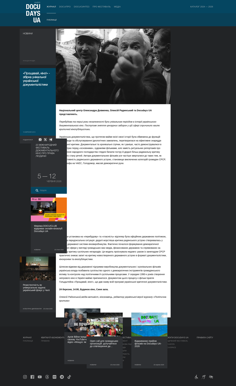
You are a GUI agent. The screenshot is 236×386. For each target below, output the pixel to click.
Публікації (52, 20)
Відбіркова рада (125, 344)
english (37, 2)
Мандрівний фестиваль (176, 341)
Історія (120, 361)
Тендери (121, 357)
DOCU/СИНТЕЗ (81, 6)
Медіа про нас (149, 341)
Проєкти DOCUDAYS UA (176, 337)
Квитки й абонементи (53, 337)
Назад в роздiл (29, 61)
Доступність (123, 354)
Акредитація (148, 344)
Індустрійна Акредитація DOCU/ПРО (90, 341)
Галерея (146, 347)
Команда (121, 347)
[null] (40, 139)
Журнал (51, 6)
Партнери (122, 351)
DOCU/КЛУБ (169, 344)
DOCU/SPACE (170, 347)
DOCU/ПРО (65, 6)
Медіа (117, 6)
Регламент (122, 341)
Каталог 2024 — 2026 (201, 6)
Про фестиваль (102, 6)
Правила (45, 341)
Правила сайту (205, 337)
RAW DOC (77, 344)
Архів (119, 364)
